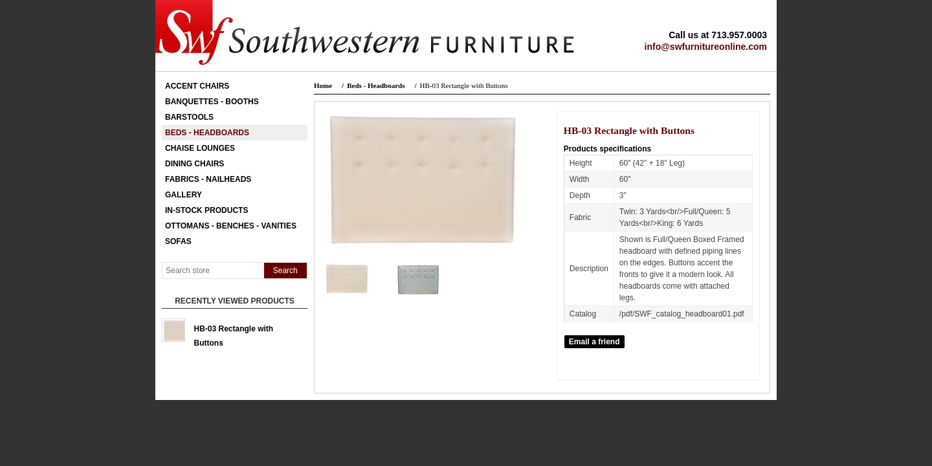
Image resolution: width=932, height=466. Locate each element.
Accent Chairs (197, 86)
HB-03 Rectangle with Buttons (234, 333)
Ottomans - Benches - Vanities (230, 225)
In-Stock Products (206, 210)
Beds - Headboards (207, 132)
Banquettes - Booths (212, 101)
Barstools (189, 117)
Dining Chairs (194, 163)
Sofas (178, 241)
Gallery (183, 194)
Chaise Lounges (200, 148)
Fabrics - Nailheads (208, 179)
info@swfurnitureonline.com (706, 46)
